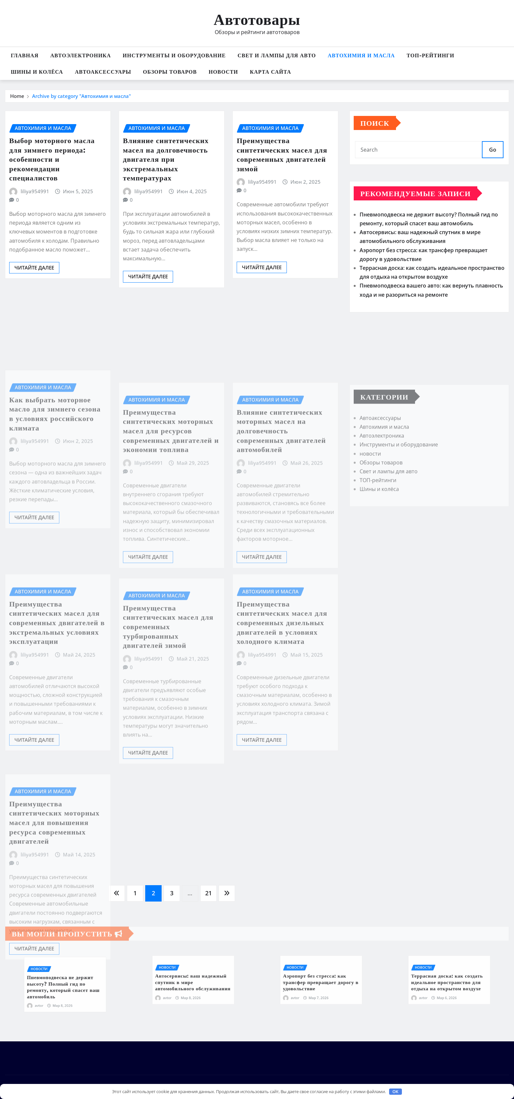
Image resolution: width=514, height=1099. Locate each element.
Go (492, 149)
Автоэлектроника (80, 55)
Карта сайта (270, 71)
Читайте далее (34, 267)
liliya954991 (35, 191)
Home (17, 96)
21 (208, 893)
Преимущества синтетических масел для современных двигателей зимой (282, 154)
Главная (24, 55)
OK (395, 1091)
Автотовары (257, 18)
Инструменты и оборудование (174, 55)
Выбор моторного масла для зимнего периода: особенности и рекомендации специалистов (52, 159)
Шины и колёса (37, 71)
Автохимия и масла (361, 55)
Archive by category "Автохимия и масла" (81, 96)
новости (223, 71)
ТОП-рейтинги (430, 55)
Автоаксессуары (103, 71)
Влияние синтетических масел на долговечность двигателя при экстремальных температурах (165, 159)
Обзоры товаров (170, 71)
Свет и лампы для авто (277, 55)
